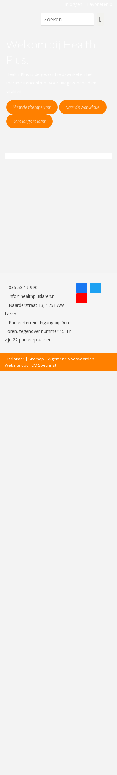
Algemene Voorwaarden (71, 359)
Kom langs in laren (29, 121)
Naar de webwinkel (82, 107)
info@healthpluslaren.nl (30, 296)
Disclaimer (14, 359)
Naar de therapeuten (31, 107)
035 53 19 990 (21, 287)
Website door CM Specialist (30, 365)
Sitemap (36, 359)
